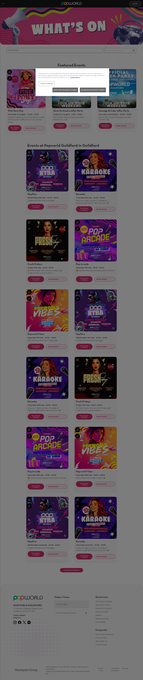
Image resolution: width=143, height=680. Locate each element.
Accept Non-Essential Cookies (93, 90)
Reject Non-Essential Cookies (65, 90)
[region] (72, 82)
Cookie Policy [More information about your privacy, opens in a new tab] (75, 77)
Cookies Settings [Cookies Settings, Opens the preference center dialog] (46, 83)
